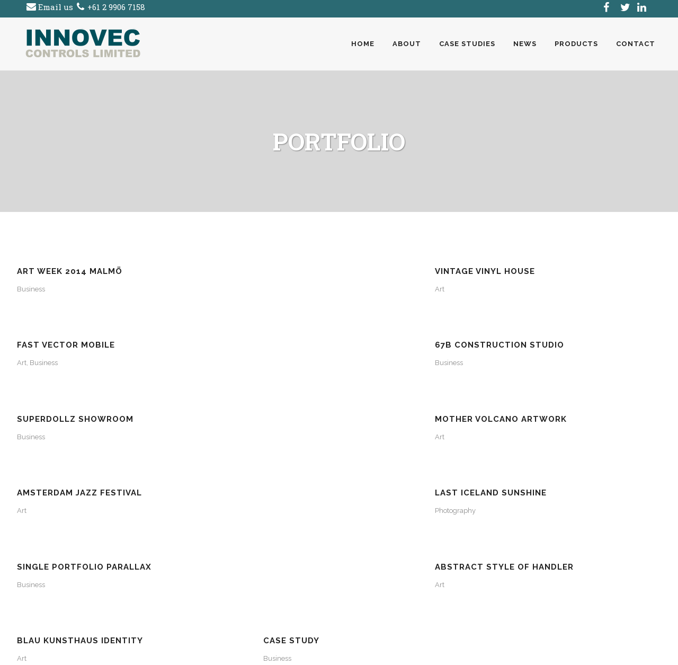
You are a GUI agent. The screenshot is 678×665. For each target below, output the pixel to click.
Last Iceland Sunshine (565, 340)
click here (71, 563)
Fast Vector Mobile (394, 271)
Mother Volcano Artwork (247, 340)
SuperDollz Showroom (75, 340)
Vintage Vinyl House (231, 271)
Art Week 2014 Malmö (69, 271)
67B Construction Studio (574, 271)
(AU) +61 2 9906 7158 (83, 577)
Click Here (207, 604)
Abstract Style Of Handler (250, 409)
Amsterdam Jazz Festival (407, 340)
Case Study (538, 409)
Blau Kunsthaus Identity (408, 409)
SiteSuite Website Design (400, 650)
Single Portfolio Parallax (84, 409)
